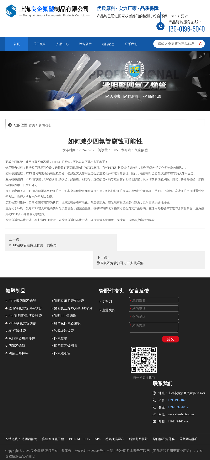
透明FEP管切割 (65, 295)
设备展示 (85, 43)
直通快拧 (108, 290)
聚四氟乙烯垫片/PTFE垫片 (73, 288)
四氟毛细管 (62, 333)
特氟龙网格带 (138, 419)
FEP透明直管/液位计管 (25, 295)
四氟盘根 (60, 318)
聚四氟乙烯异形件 (22, 318)
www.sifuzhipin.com (181, 394)
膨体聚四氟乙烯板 (67, 303)
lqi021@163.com (178, 401)
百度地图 (134, 448)
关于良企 (39, 43)
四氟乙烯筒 (17, 325)
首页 (17, 43)
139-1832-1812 (178, 387)
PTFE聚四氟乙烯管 (22, 280)
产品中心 (62, 43)
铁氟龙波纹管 (64, 310)
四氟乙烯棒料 (18, 333)
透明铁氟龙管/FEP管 (69, 280)
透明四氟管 (29, 419)
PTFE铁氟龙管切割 (22, 303)
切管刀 (107, 281)
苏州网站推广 (188, 419)
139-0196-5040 (186, 28)
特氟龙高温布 (115, 419)
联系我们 (131, 43)
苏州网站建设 (195, 454)
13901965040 (177, 380)
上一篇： (53, 241)
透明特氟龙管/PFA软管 (25, 288)
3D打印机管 (17, 310)
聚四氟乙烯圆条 (65, 325)
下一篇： (157, 241)
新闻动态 (108, 43)
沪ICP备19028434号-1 (90, 430)
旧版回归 (106, 448)
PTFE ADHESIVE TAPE (85, 419)
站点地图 (120, 448)
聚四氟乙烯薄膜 (164, 419)
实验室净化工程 (53, 419)
